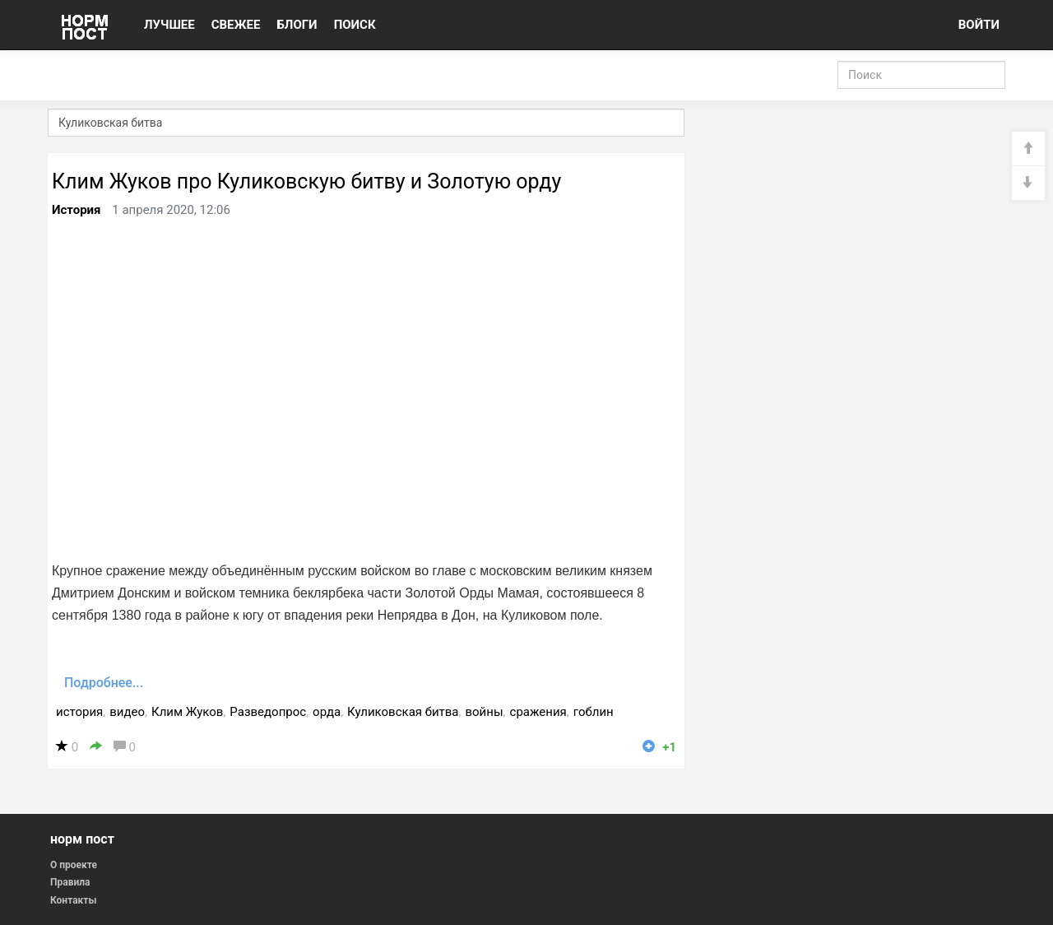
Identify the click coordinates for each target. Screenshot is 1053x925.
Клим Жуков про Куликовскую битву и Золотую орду (306, 181)
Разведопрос (268, 711)
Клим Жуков (187, 711)
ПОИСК (355, 24)
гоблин (593, 711)
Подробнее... (103, 682)
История (76, 209)
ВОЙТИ (979, 24)
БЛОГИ (296, 24)
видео (127, 711)
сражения (538, 711)
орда (327, 711)
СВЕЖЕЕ (236, 24)
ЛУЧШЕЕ (169, 24)
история (79, 711)
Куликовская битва (402, 711)
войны (484, 711)
